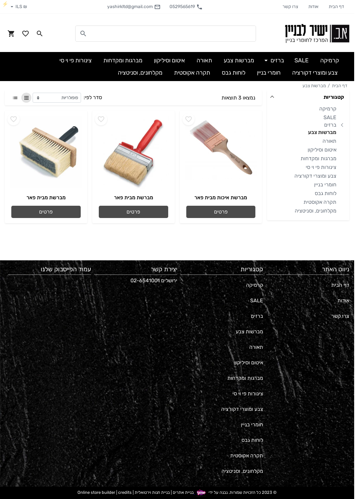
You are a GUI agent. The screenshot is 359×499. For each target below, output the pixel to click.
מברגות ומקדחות (318, 158)
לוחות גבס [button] (233, 72)
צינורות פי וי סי (321, 167)
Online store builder (96, 492)
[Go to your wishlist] (25, 33)
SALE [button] (301, 60)
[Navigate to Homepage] (317, 33)
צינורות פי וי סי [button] (75, 60)
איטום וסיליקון (322, 150)
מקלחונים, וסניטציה (315, 211)
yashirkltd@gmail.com (133, 7)
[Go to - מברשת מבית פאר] (133, 152)
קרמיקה (327, 109)
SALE (329, 117)
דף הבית (336, 6)
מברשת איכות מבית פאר (220, 197)
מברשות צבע (314, 85)
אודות (313, 6)
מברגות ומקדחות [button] (122, 60)
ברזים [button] (276, 60)
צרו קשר (290, 6)
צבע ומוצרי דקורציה (315, 176)
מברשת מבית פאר (133, 197)
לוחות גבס (325, 193)
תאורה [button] (204, 60)
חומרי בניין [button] (269, 72)
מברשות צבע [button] (239, 60)
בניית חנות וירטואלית (152, 492)
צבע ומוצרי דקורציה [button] (315, 72)
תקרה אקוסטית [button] (192, 72)
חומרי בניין (325, 185)
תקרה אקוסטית (319, 202)
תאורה (329, 141)
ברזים (330, 125)
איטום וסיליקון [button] (169, 60)
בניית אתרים (183, 492)
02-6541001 (145, 280)
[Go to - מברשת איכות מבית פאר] (221, 152)
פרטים (221, 212)
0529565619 (186, 7)
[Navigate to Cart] (11, 33)
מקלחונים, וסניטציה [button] (140, 72)
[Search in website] (39, 33)
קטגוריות (333, 97)
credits (125, 492)
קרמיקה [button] (329, 60)
